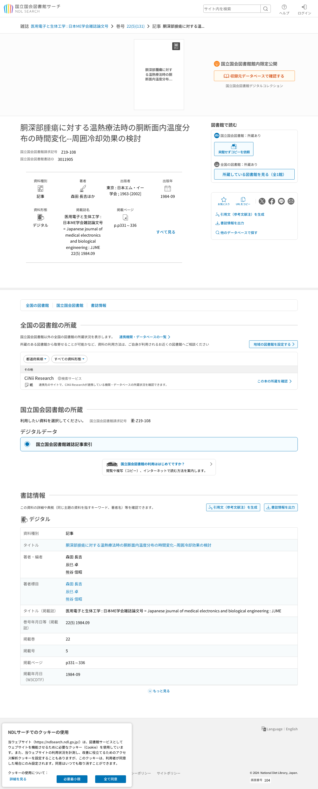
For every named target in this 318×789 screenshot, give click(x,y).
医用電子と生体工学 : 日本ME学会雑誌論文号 (69, 26)
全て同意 (110, 778)
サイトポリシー (168, 773)
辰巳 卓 (72, 591)
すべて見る (165, 232)
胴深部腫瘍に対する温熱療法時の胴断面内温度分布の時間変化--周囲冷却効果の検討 (138, 545)
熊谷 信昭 (74, 599)
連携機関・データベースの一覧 (145, 337)
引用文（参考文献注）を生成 (239, 214)
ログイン (304, 9)
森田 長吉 (74, 584)
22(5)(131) (136, 26)
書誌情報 (98, 305)
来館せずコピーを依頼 (234, 148)
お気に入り (224, 201)
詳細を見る (18, 778)
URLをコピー (243, 201)
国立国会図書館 (69, 305)
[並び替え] (36, 359)
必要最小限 (72, 778)
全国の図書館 (37, 305)
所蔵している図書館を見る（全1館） (254, 174)
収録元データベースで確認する (254, 76)
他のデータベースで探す (236, 232)
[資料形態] (69, 359)
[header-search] (237, 9)
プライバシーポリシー (134, 773)
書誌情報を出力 (229, 223)
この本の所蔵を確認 (275, 381)
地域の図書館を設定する (275, 344)
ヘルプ (284, 9)
